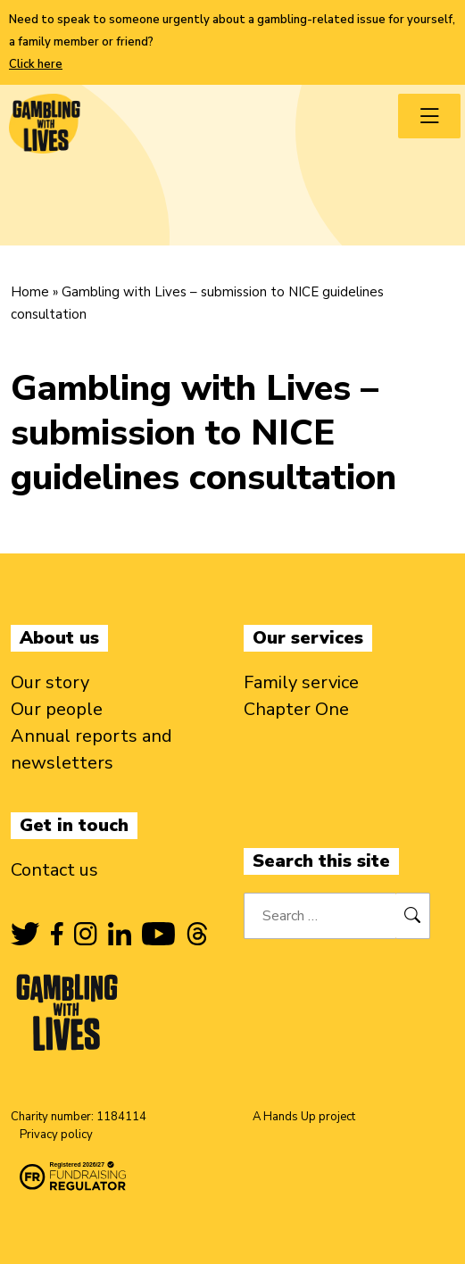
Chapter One (296, 709)
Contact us (54, 870)
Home (30, 292)
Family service (301, 682)
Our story (50, 682)
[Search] (412, 916)
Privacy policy (56, 1135)
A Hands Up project (304, 1117)
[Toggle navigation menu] (429, 116)
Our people (57, 709)
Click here (35, 64)
